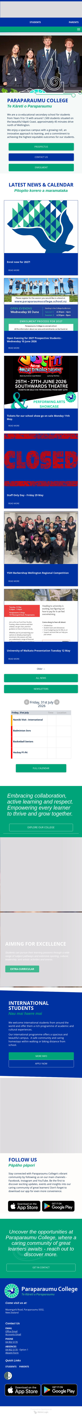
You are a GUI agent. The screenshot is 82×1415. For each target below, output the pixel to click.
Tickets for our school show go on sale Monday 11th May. (38, 417)
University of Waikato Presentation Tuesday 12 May (38, 650)
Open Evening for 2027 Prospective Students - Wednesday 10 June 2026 (34, 339)
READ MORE (13, 270)
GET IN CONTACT (41, 1267)
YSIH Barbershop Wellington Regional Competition (38, 572)
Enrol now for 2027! (18, 262)
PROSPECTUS (41, 146)
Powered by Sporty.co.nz (41, 1409)
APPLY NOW (41, 1063)
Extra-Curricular (22, 969)
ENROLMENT (41, 167)
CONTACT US (41, 157)
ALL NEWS (41, 677)
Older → (41, 668)
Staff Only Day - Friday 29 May (25, 495)
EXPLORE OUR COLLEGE (41, 827)
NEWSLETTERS (41, 688)
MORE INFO (41, 1056)
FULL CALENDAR (41, 768)
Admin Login (41, 1412)
